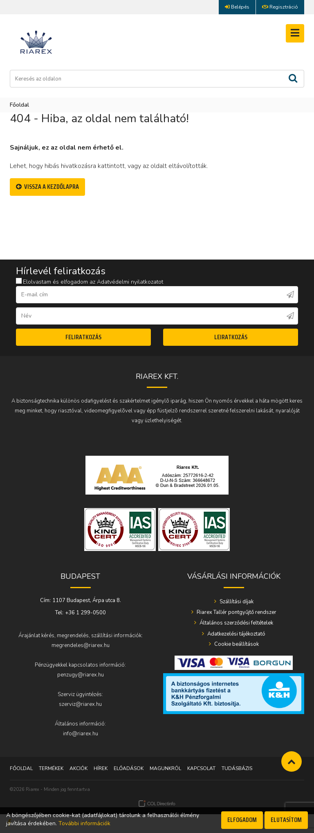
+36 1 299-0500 (85, 612)
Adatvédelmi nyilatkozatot (130, 282)
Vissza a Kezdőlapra (47, 186)
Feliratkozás (83, 337)
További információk (84, 823)
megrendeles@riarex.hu (81, 645)
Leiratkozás (230, 337)
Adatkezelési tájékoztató (235, 634)
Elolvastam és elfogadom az (89, 282)
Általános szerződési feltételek (235, 623)
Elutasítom (286, 820)
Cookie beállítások (236, 644)
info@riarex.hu (80, 733)
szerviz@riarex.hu (80, 704)
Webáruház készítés (157, 803)
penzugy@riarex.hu (80, 674)
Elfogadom (242, 820)
